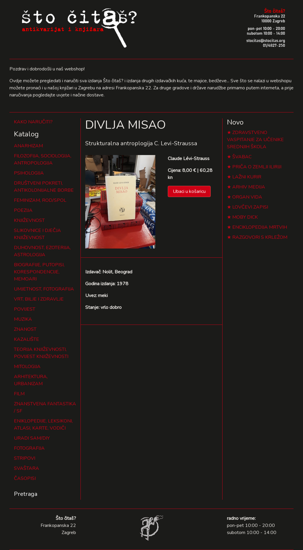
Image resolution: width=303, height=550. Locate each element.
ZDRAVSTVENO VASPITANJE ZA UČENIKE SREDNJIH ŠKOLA (255, 139)
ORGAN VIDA (247, 197)
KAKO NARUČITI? (33, 122)
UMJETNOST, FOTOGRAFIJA (44, 289)
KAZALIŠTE (26, 339)
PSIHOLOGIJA (29, 173)
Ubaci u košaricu (189, 191)
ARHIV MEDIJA (248, 187)
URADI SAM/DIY (32, 438)
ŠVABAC (242, 157)
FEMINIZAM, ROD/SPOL (40, 200)
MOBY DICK (245, 217)
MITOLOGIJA (27, 366)
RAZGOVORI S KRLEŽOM (259, 237)
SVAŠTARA (26, 468)
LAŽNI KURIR (246, 177)
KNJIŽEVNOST (29, 220)
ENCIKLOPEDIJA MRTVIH (259, 227)
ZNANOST (25, 329)
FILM (19, 394)
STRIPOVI (24, 458)
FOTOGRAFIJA (29, 448)
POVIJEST (24, 309)
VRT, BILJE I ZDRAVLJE (39, 299)
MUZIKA (23, 319)
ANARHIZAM (28, 146)
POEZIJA (23, 210)
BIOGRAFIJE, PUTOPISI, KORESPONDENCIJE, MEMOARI (39, 272)
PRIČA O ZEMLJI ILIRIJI (256, 167)
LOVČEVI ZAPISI (250, 207)
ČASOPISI (25, 478)
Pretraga (25, 494)
